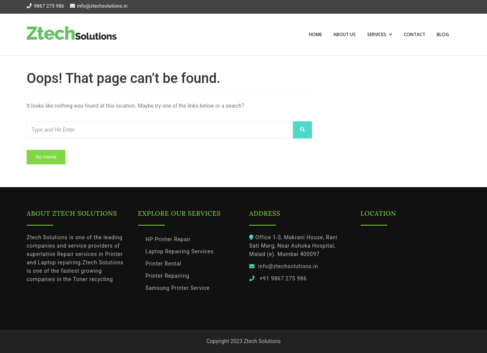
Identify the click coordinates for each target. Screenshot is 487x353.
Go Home (46, 157)
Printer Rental (163, 264)
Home (315, 34)
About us (344, 34)
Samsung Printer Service (177, 288)
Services (377, 34)
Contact (414, 34)
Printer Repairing (167, 276)
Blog (443, 34)
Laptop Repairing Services (179, 251)
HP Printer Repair (168, 239)
